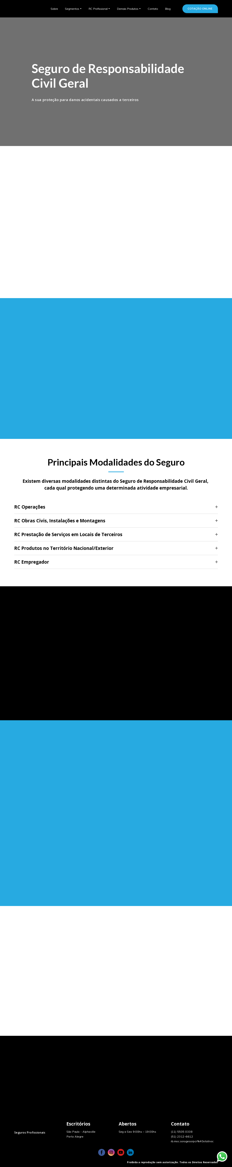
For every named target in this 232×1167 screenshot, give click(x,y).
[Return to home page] (26, 8)
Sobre (54, 8)
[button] (200, 8)
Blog (168, 8)
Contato (153, 8)
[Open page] (37, 1124)
